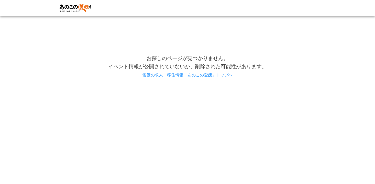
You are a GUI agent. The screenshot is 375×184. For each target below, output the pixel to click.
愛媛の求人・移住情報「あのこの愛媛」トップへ (187, 75)
